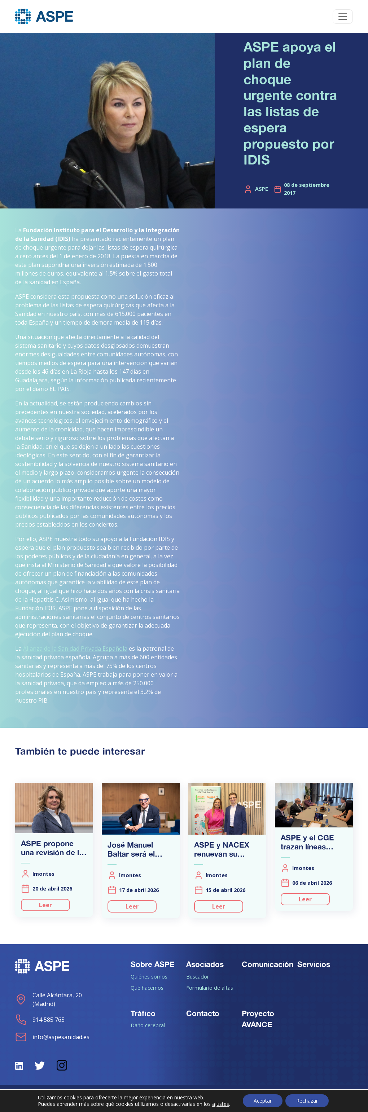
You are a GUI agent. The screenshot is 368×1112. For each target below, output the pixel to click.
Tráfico (143, 1013)
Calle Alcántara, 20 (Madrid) (48, 999)
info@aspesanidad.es (52, 1037)
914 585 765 (40, 1019)
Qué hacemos (147, 987)
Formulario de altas (209, 987)
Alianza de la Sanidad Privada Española (75, 648)
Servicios (313, 964)
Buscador (197, 976)
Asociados (205, 964)
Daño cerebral (148, 1025)
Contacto (202, 1013)
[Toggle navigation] (343, 16)
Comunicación (267, 964)
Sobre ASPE (153, 964)
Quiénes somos (149, 976)
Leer (45, 905)
